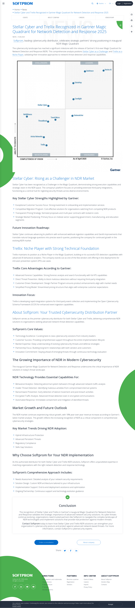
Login (119, 3)
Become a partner (73, 579)
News (24, 9)
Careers (81, 17)
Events (25, 17)
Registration (127, 3)
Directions (48, 576)
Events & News (88, 579)
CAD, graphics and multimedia (52, 579)
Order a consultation (46, 542)
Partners (72, 576)
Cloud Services (47, 582)
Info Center (90, 576)
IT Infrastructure (47, 584)
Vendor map (109, 17)
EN (110, 3)
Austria (101, 3)
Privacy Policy (88, 587)
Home (17, 9)
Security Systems (47, 590)
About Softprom (110, 576)
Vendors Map (105, 582)
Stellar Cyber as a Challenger (95, 51)
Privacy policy (16, 606)
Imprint (86, 584)
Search (92, 3)
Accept (110, 604)
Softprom (18, 40)
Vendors (69, 584)
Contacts (104, 584)
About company (53, 17)
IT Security (45, 587)
